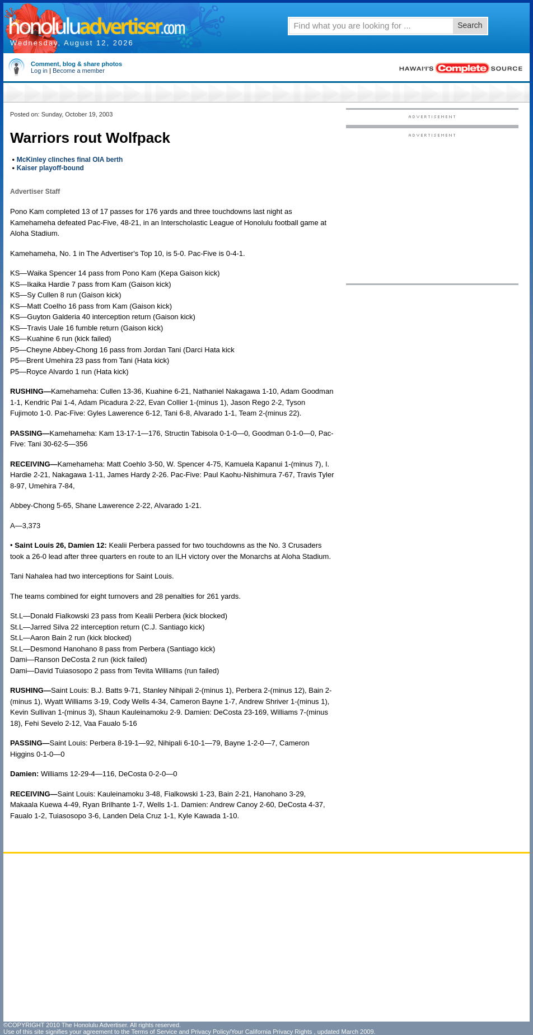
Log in (39, 70)
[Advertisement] (318, 937)
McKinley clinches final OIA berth (70, 160)
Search (469, 25)
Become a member (79, 70)
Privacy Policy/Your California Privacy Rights (251, 1031)
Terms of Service (154, 1031)
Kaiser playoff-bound (50, 168)
